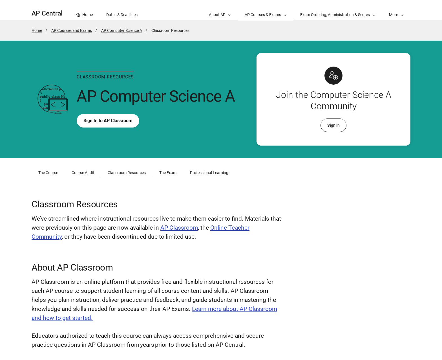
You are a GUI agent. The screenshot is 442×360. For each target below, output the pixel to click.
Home (37, 30)
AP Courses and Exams (71, 30)
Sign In (333, 125)
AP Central (47, 13)
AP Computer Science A (121, 30)
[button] (396, 10)
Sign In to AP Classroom (107, 121)
